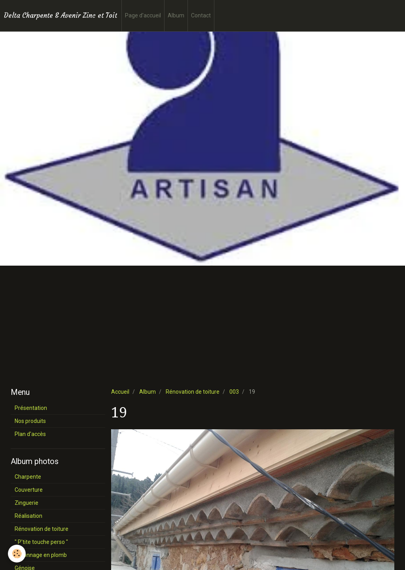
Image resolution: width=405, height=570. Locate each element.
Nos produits (30, 421)
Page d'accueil (143, 15)
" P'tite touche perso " (41, 542)
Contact (201, 15)
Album (176, 15)
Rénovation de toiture (193, 392)
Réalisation (28, 516)
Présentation (31, 408)
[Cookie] (17, 553)
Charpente (28, 477)
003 (234, 392)
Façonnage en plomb (41, 555)
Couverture (29, 490)
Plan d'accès (30, 434)
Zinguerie (26, 503)
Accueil (120, 392)
